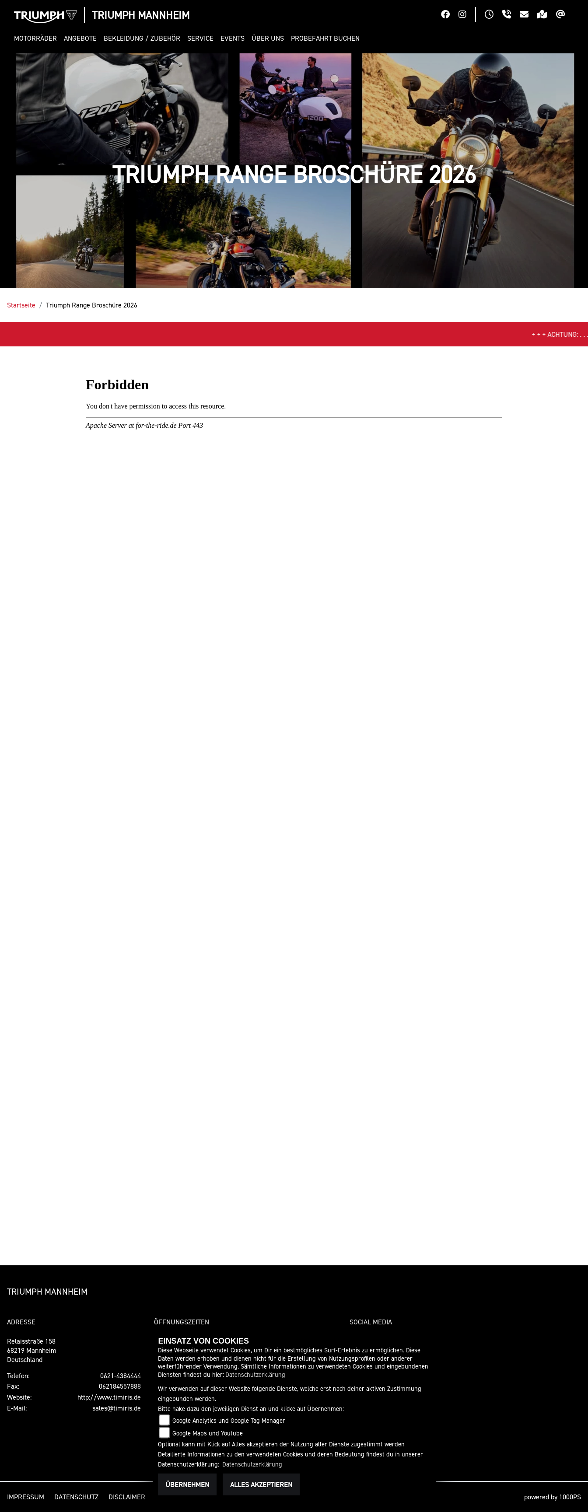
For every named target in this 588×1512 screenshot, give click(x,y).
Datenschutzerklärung (255, 1374)
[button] (37, 38)
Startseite (21, 304)
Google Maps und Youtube (207, 1433)
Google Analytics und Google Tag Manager (228, 1420)
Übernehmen (187, 1484)
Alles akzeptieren (261, 1484)
